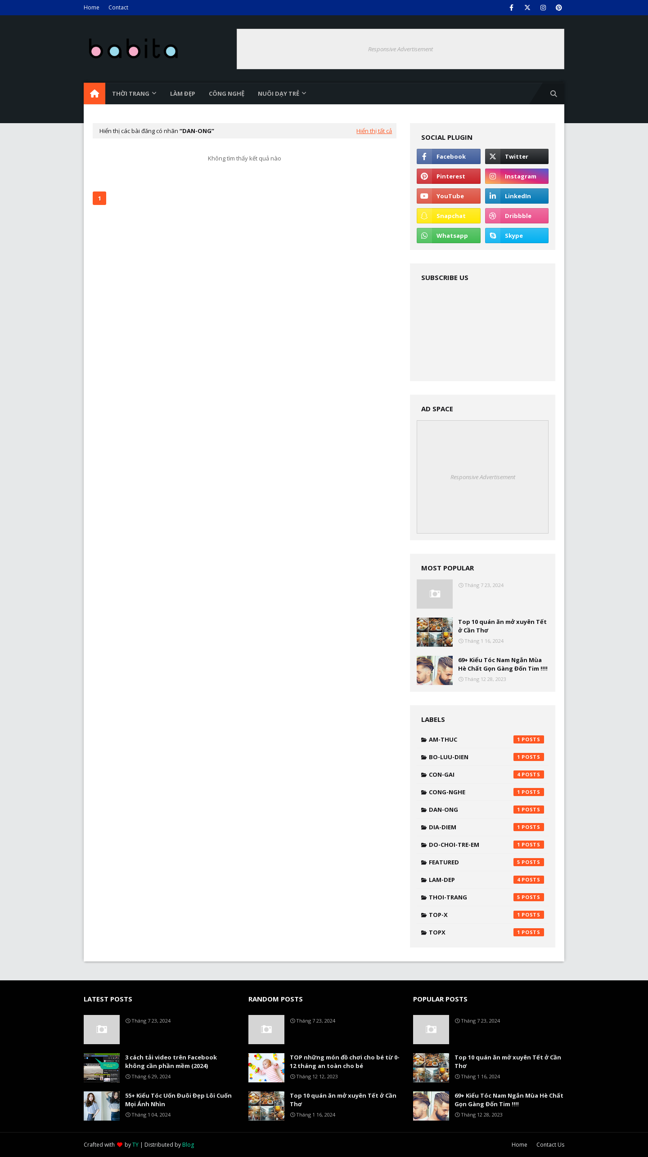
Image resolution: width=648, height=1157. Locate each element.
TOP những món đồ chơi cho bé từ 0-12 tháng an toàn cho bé (345, 1061)
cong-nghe (486, 792)
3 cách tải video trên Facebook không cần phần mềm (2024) (171, 1061)
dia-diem (486, 827)
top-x (486, 915)
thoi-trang (486, 897)
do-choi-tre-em (486, 845)
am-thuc (486, 739)
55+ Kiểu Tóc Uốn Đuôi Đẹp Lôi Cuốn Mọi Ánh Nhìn (178, 1099)
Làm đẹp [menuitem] (182, 93)
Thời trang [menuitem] (130, 93)
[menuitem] (94, 93)
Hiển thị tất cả (374, 131)
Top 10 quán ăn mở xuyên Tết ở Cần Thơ (502, 626)
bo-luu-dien (486, 757)
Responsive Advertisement (400, 49)
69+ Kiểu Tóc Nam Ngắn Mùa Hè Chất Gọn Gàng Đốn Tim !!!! (503, 664)
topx (486, 932)
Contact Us (550, 1144)
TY (135, 1144)
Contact (118, 7)
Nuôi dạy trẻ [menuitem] (278, 93)
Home (91, 7)
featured (486, 862)
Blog (188, 1144)
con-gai (486, 774)
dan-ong (486, 809)
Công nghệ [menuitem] (226, 93)
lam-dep (486, 880)
